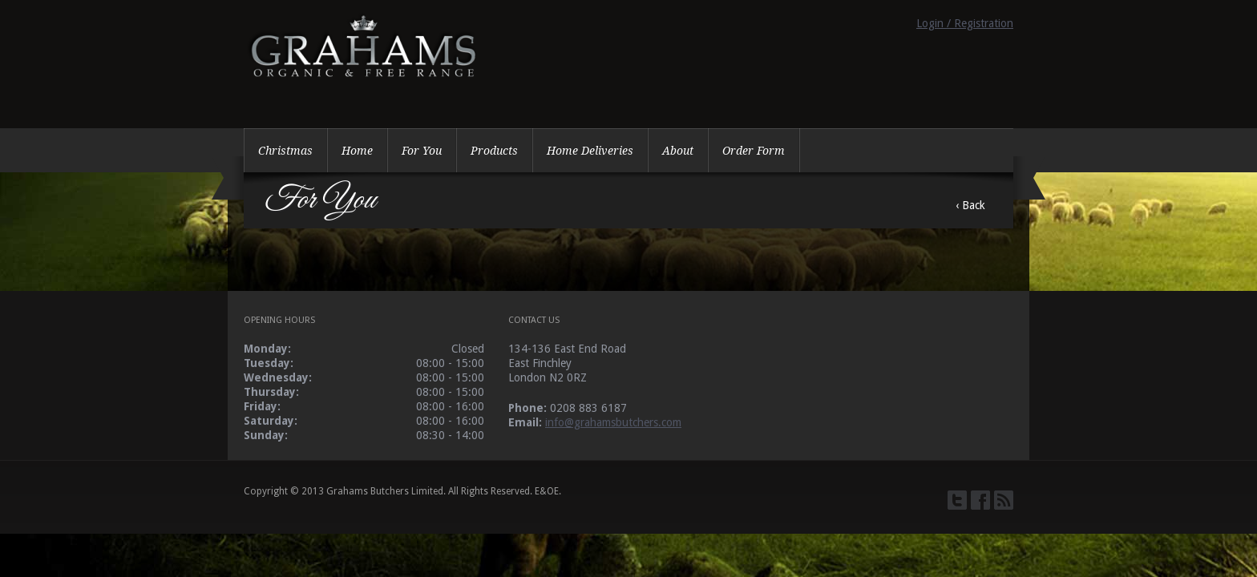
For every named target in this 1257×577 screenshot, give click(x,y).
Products (494, 150)
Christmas (285, 150)
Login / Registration (964, 23)
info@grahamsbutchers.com (613, 422)
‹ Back (970, 205)
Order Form (753, 150)
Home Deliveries (590, 150)
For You (422, 150)
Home (357, 150)
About (677, 150)
